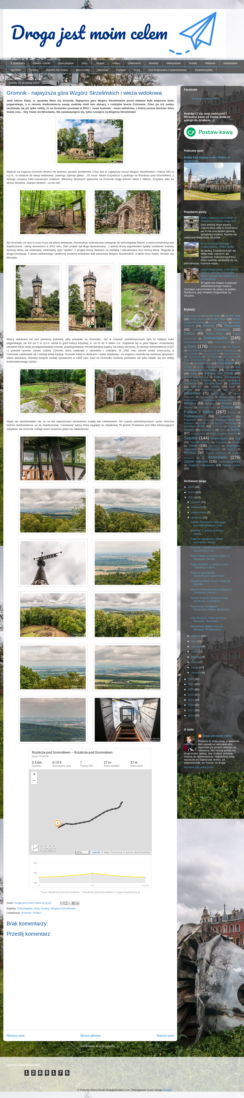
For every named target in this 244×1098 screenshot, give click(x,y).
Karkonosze (233, 370)
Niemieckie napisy (207, 407)
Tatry (238, 438)
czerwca (196, 646)
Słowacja (189, 429)
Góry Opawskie (232, 353)
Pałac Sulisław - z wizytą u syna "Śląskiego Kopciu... (209, 566)
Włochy (231, 449)
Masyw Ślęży (218, 393)
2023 (191, 679)
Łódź (232, 386)
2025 (191, 492)
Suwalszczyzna (198, 434)
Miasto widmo (227, 396)
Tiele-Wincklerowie (200, 442)
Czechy (33, 70)
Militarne (210, 63)
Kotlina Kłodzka (200, 380)
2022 (191, 684)
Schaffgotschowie (194, 426)
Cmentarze (134, 63)
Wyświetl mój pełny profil (198, 767)
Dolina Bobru (214, 333)
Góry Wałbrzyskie (220, 359)
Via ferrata (214, 446)
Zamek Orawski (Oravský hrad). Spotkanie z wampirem (209, 599)
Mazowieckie (206, 397)
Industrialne (230, 63)
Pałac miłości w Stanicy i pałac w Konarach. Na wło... (209, 557)
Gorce (238, 342)
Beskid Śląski (218, 319)
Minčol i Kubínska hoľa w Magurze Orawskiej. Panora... (210, 591)
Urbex (116, 63)
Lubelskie (235, 383)
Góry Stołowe (229, 356)
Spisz (223, 429)
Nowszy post (16, 1035)
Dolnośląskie (66, 63)
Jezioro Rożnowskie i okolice (213, 366)
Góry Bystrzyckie (196, 351)
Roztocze (205, 423)
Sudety (193, 63)
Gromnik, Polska (31, 912)
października (199, 512)
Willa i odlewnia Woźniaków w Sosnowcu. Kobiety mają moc (218, 219)
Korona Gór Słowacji (196, 377)
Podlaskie (225, 416)
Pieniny (232, 412)
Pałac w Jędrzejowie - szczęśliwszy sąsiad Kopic (207, 574)
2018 (191, 705)
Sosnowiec (208, 429)
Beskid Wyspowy (218, 322)
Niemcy (188, 407)
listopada (197, 507)
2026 (191, 486)
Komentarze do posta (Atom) (98, 1046)
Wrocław (103, 70)
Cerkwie (121, 70)
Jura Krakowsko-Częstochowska (167, 70)
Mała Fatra (229, 390)
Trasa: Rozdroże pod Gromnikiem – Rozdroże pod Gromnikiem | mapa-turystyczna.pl (90, 892)
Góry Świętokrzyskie (195, 359)
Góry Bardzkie (215, 347)
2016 (191, 715)
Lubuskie (196, 386)
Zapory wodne (232, 465)
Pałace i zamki (41, 63)
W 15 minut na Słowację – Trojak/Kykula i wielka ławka (217, 245)
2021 (191, 689)
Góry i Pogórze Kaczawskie (222, 350)
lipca (194, 641)
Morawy (209, 403)
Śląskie (100, 63)
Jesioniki (188, 367)
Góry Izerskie (191, 353)
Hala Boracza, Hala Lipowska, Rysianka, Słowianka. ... (208, 619)
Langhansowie (213, 383)
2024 (191, 497)
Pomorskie (190, 419)
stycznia (196, 672)
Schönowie (217, 426)
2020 (191, 694)
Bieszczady (83, 70)
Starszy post (165, 1035)
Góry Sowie (212, 356)
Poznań (207, 420)
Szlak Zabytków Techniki (223, 433)
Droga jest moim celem (205, 98)
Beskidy (153, 63)
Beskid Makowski (192, 316)
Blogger (167, 1089)
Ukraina (236, 442)
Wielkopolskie (212, 449)
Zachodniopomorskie (229, 461)
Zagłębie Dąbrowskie (201, 465)
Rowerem (189, 423)
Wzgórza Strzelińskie (63, 908)
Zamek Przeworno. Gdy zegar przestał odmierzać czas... (208, 524)
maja (194, 651)
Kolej (137, 70)
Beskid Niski (233, 315)
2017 (191, 710)
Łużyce (188, 389)
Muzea (226, 403)
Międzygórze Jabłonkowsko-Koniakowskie (208, 400)
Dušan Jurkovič (221, 342)
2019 (191, 699)
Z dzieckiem (18, 63)
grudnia (196, 501)
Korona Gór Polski (57, 70)
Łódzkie (215, 386)
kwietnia (196, 656)
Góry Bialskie (233, 346)
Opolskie (16, 70)
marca (195, 662)
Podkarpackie (193, 416)
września (197, 517)
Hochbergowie (202, 363)
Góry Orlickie (195, 356)
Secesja (232, 426)
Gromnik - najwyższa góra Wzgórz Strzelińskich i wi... (210, 549)
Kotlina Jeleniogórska (227, 377)
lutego (195, 667)
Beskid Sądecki (197, 319)
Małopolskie (173, 63)
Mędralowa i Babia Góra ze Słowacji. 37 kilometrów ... (207, 628)
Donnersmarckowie (195, 342)
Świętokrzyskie (203, 70)
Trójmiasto (221, 442)
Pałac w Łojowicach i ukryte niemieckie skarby (206, 540)
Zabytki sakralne (196, 461)
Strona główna (90, 1035)
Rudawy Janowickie (225, 423)
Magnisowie (208, 389)
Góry (84, 63)
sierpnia (196, 635)
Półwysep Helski (225, 419)
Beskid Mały (212, 315)
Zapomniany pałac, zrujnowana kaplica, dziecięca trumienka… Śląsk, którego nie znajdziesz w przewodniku (219, 274)
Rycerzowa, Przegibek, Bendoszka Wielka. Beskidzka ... (209, 609)
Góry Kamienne (211, 353)
